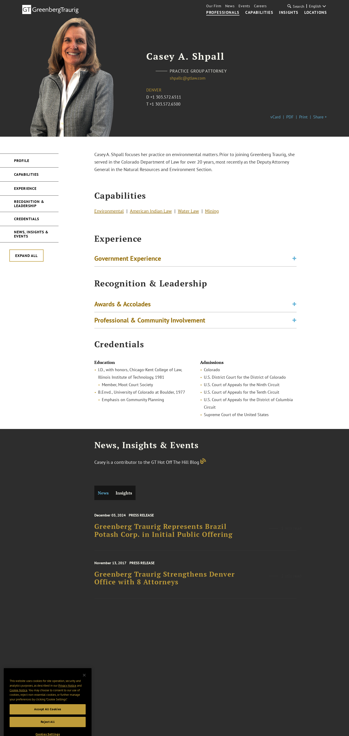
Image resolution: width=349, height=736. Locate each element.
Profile (21, 160)
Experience (25, 188)
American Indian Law (151, 212)
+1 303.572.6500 (165, 104)
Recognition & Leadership (29, 203)
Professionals (222, 12)
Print (303, 117)
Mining (212, 212)
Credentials (26, 218)
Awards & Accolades (122, 306)
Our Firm (213, 6)
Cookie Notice (18, 697)
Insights (288, 12)
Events (244, 6)
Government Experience (127, 259)
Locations (315, 12)
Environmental (109, 212)
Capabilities (259, 12)
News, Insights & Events (31, 234)
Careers (260, 6)
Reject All (48, 728)
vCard (275, 117)
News (230, 6)
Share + (320, 117)
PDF (290, 117)
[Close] (84, 681)
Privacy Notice (67, 692)
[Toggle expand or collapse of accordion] (294, 259)
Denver (154, 90)
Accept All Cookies (47, 716)
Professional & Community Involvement (149, 322)
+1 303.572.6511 (165, 97)
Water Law (188, 212)
